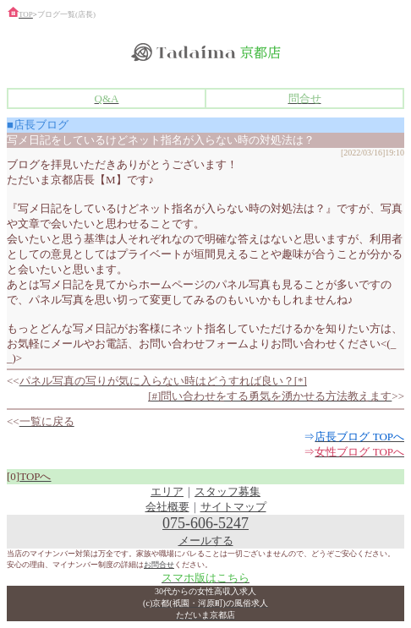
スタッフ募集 (227, 491)
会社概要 (167, 506)
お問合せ (159, 564)
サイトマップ (233, 506)
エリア (167, 491)
